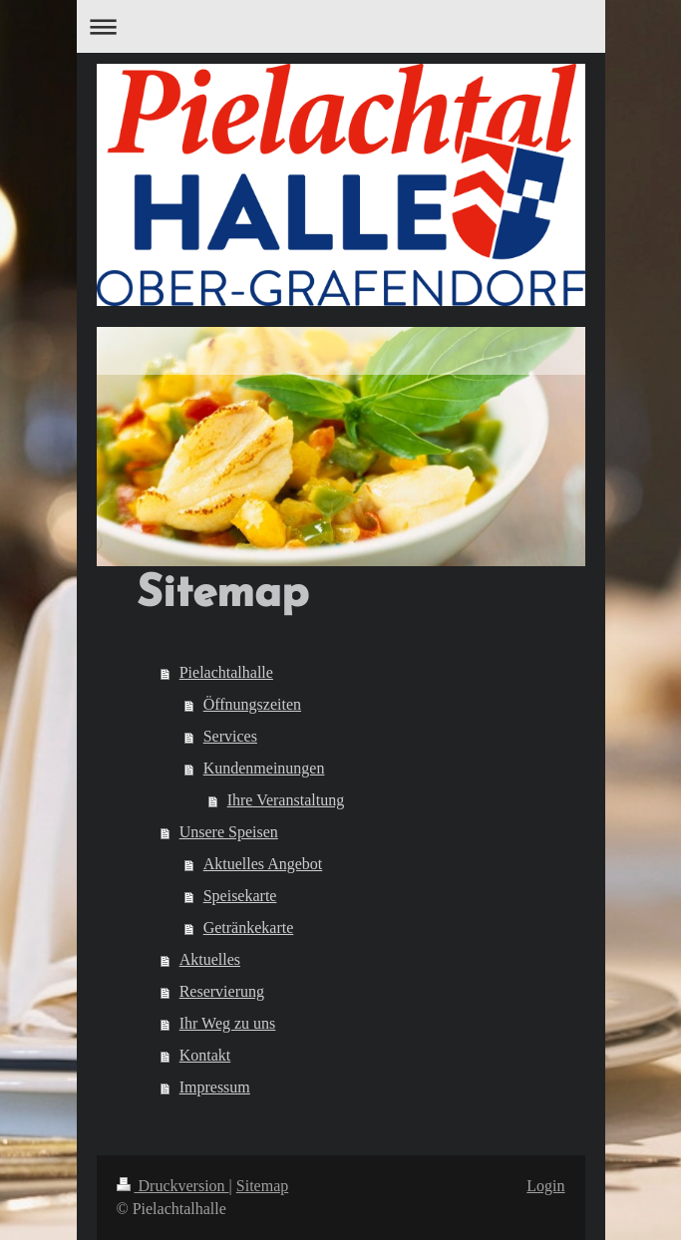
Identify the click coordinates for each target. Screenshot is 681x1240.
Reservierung (221, 991)
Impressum (214, 1087)
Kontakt (205, 1055)
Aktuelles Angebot (263, 863)
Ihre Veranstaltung (285, 799)
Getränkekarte (248, 927)
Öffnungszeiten (252, 704)
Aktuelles (209, 959)
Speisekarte (240, 895)
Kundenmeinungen (264, 768)
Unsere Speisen (228, 831)
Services (230, 736)
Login (545, 1185)
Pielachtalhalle (226, 672)
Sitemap (262, 1185)
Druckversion (173, 1185)
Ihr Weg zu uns (227, 1023)
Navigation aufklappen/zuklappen (341, 26)
